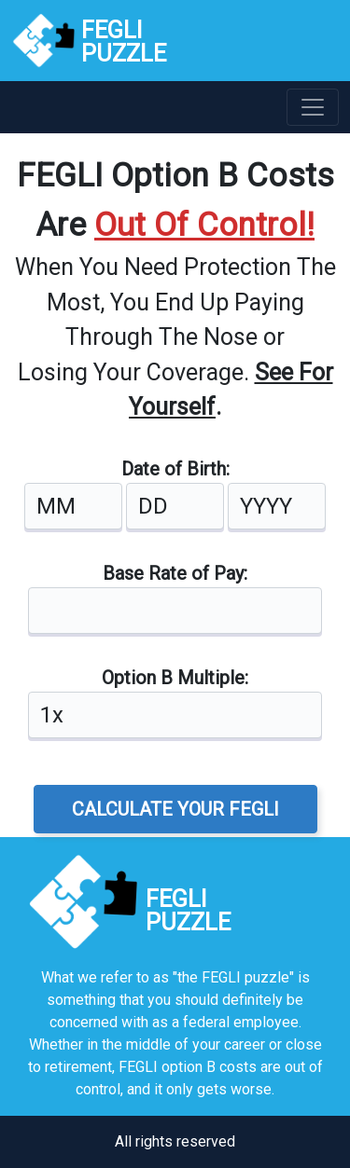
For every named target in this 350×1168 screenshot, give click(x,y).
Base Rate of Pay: (175, 573)
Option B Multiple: (175, 677)
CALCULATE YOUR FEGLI (175, 809)
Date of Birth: (175, 469)
